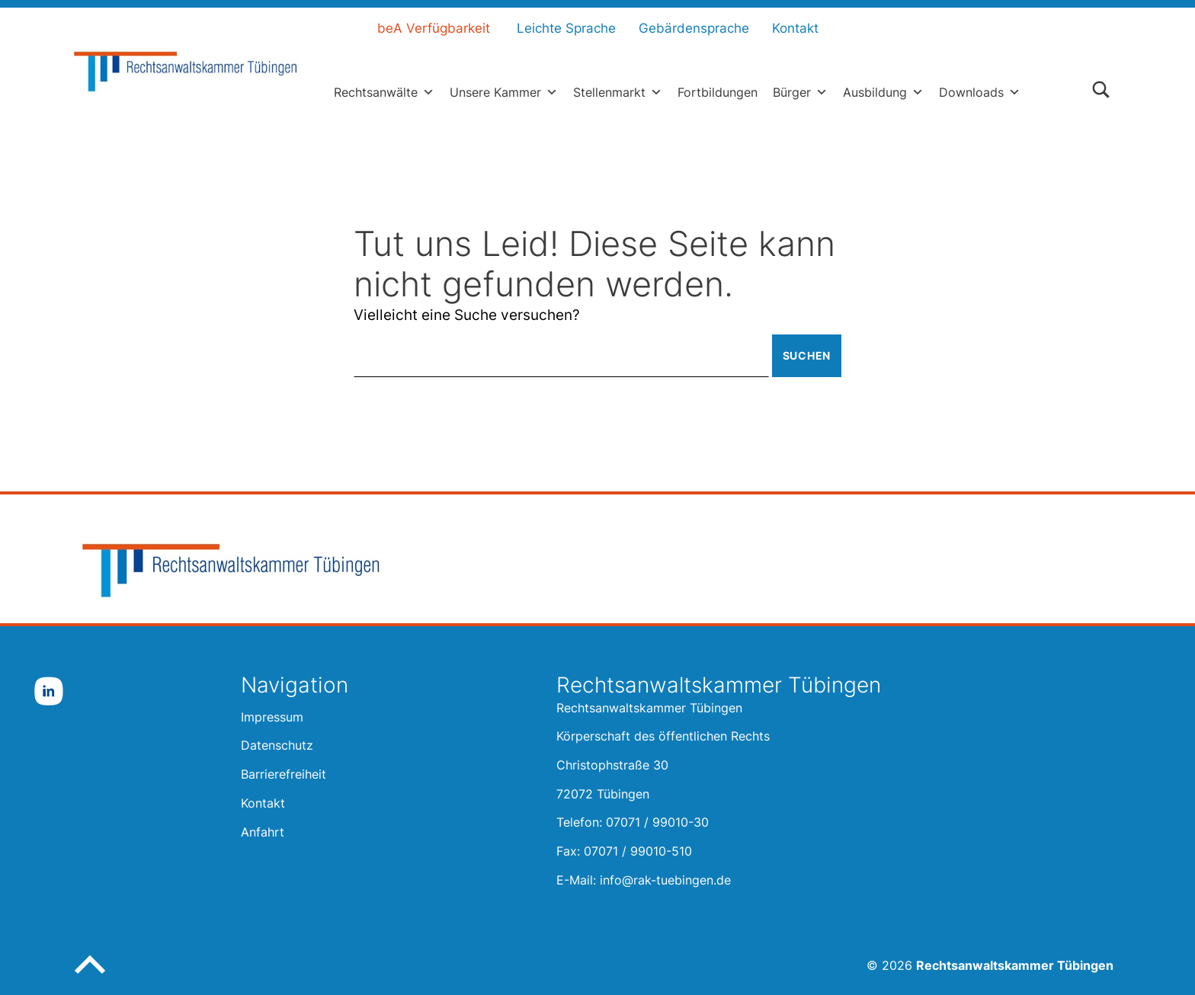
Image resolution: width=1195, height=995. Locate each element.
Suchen (807, 355)
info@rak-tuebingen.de (665, 880)
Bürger (800, 92)
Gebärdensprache (694, 28)
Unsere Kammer (504, 92)
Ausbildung (883, 92)
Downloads (979, 92)
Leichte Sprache (566, 28)
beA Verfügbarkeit (433, 28)
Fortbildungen (718, 92)
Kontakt (795, 28)
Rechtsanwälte (384, 92)
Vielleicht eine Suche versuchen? (467, 315)
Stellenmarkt (617, 92)
